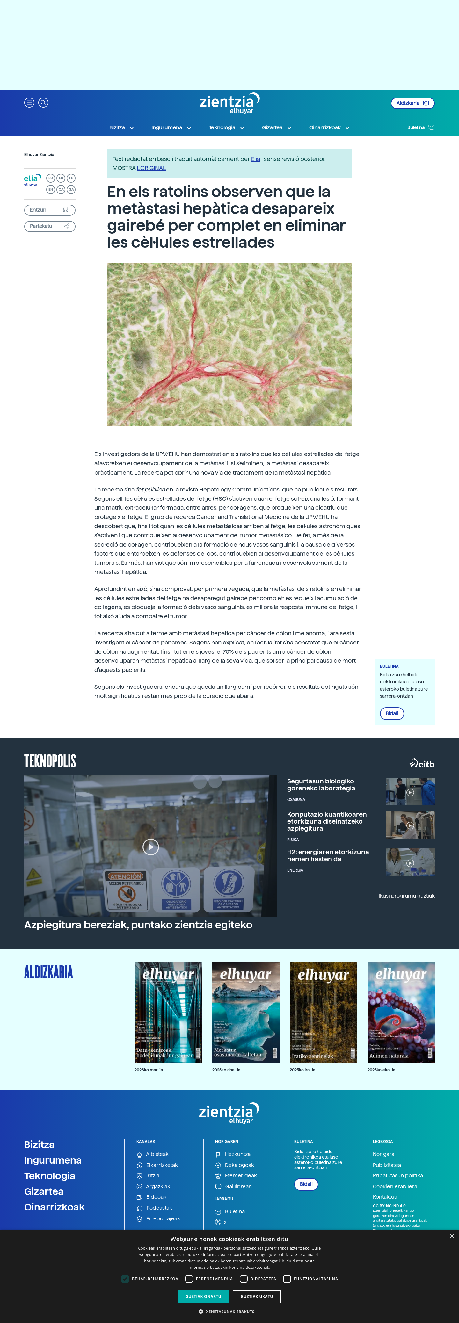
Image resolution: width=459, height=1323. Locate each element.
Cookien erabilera (395, 1186)
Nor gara (383, 1154)
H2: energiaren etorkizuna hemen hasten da (328, 855)
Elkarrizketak (157, 1165)
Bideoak (151, 1197)
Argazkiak (153, 1186)
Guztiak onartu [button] (203, 1296)
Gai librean (233, 1186)
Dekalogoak (234, 1165)
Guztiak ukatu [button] (257, 1296)
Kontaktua (385, 1197)
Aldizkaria (413, 103)
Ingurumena (53, 1160)
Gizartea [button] (277, 128)
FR (71, 178)
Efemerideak (236, 1176)
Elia (255, 159)
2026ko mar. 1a (149, 1069)
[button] (29, 102)
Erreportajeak (158, 1219)
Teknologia (50, 1175)
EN (50, 189)
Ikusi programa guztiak (407, 896)
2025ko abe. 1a (226, 1069)
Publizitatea (387, 1165)
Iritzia (147, 1176)
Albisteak (152, 1154)
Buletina (421, 127)
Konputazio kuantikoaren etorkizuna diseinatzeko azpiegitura (327, 821)
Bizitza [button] (122, 128)
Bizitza (39, 1144)
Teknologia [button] (227, 128)
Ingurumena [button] (171, 128)
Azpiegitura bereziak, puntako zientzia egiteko (138, 925)
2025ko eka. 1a (381, 1069)
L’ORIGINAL (151, 167)
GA (71, 189)
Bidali (392, 713)
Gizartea (44, 1191)
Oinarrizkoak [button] (330, 128)
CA (61, 189)
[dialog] (229, 1276)
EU (50, 178)
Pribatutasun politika (398, 1176)
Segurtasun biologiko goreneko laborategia (321, 784)
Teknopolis (50, 760)
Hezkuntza (233, 1154)
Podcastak (154, 1208)
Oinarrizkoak (54, 1207)
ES (61, 178)
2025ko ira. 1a (302, 1069)
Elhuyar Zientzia (39, 154)
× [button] (451, 1236)
